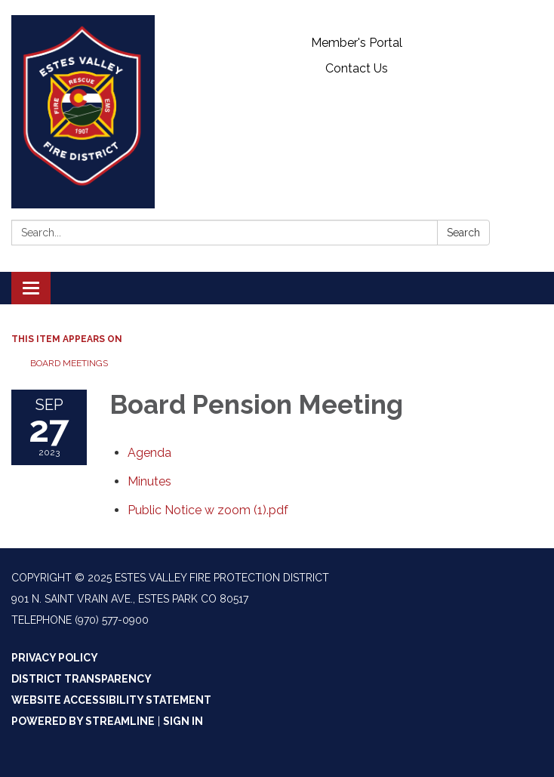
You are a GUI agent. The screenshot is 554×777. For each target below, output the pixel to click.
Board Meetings (69, 363)
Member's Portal (356, 42)
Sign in (183, 721)
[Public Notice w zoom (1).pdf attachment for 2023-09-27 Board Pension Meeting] (208, 510)
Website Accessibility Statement (111, 700)
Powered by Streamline (83, 721)
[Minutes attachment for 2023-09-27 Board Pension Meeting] (149, 481)
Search (463, 233)
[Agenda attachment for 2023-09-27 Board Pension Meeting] (149, 453)
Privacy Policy (54, 658)
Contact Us (356, 68)
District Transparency (81, 679)
